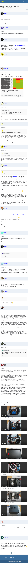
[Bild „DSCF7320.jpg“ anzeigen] (14, 497)
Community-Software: (14, 561)
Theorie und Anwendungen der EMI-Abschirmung (10, 91)
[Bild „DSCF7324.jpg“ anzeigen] (14, 511)
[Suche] (21, 1)
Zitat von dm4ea (6, 110)
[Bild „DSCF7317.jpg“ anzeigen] (14, 412)
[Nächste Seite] (16, 553)
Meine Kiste (15, 176)
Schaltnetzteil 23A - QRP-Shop (19, 45)
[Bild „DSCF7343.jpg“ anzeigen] (14, 468)
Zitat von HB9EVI (6, 253)
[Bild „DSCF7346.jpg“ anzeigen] (14, 483)
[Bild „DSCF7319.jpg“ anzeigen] (14, 440)
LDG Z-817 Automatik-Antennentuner (15, 98)
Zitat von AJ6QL (6, 350)
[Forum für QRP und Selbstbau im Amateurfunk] (2, 1)
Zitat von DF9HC (6, 130)
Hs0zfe (3, 7)
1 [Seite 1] (11, 552)
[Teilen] (27, 9)
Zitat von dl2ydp (6, 298)
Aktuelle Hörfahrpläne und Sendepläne (8, 62)
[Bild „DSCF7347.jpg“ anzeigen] (14, 454)
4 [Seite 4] (14, 552)
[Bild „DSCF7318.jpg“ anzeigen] (14, 426)
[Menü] (26, 1)
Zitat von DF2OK (6, 153)
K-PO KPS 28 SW (17, 48)
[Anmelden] (24, 1)
